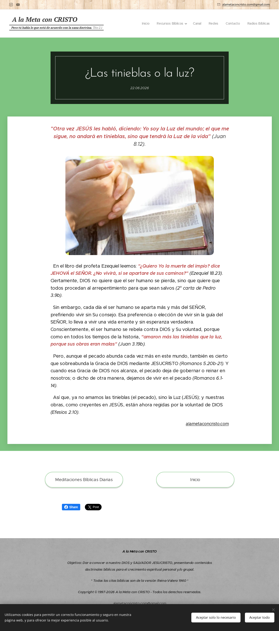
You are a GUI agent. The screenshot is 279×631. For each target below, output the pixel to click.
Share (71, 507)
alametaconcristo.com (207, 424)
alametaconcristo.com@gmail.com (246, 4)
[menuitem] (144, 23)
